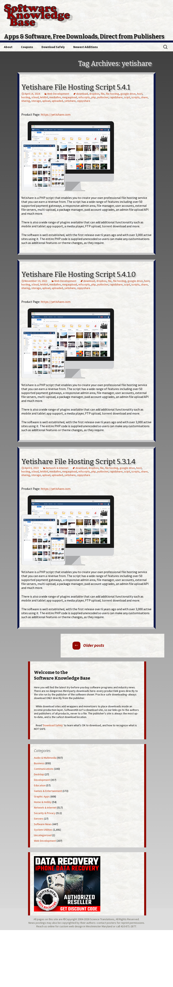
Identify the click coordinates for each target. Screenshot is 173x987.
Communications (44, 769)
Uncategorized (43, 835)
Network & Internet (57, 468)
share (144, 97)
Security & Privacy (44, 813)
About (8, 47)
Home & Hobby (43, 802)
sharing (25, 101)
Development (42, 780)
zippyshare (83, 101)
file (102, 93)
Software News (43, 824)
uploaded (57, 101)
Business (39, 763)
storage (36, 101)
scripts (135, 97)
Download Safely (53, 47)
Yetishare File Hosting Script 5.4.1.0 (78, 274)
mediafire (55, 97)
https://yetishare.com (56, 114)
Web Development (58, 93)
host (139, 93)
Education (40, 785)
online (51, 926)
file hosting (112, 93)
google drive (128, 93)
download (82, 93)
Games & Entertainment (48, 791)
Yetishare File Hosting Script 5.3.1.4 (78, 461)
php (93, 97)
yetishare (70, 101)
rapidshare (116, 97)
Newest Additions (85, 47)
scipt (127, 97)
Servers (38, 818)
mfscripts (84, 97)
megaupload (69, 97)
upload (46, 101)
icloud (35, 97)
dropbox (94, 93)
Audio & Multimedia (45, 757)
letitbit (44, 97)
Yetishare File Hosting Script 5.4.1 (75, 87)
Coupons (27, 47)
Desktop (39, 774)
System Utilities (43, 829)
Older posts (88, 645)
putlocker (102, 97)
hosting (25, 97)
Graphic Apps (42, 796)
